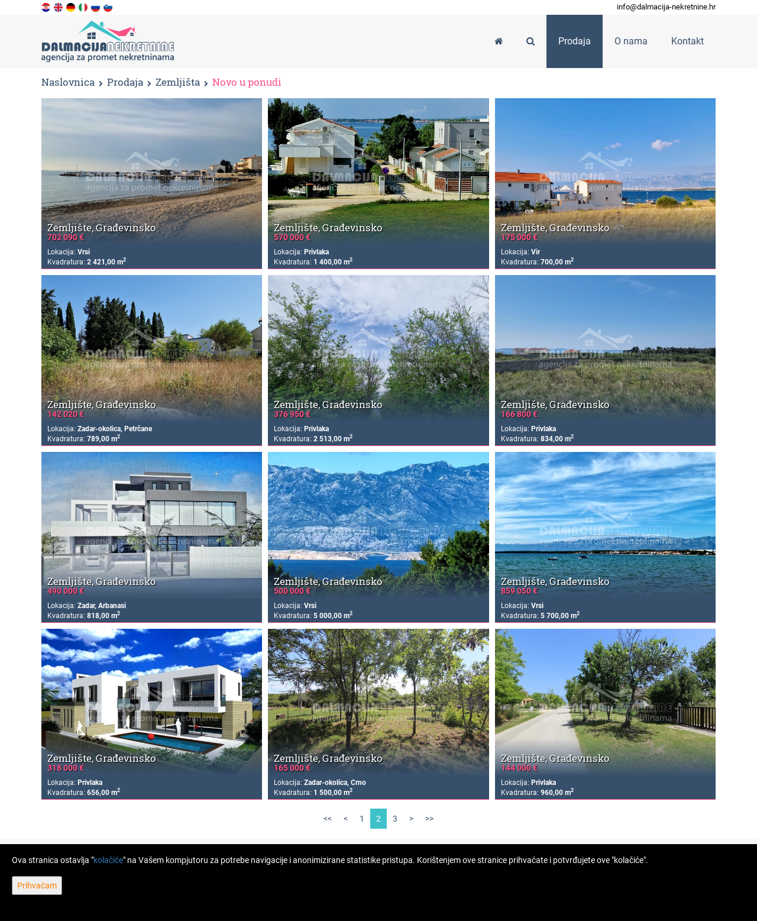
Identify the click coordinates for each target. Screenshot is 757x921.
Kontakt (687, 41)
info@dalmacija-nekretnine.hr (666, 6)
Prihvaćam (37, 885)
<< (327, 818)
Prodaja (125, 82)
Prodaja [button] (574, 41)
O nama (631, 41)
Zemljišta (178, 82)
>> (429, 818)
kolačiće (108, 860)
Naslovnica (68, 82)
